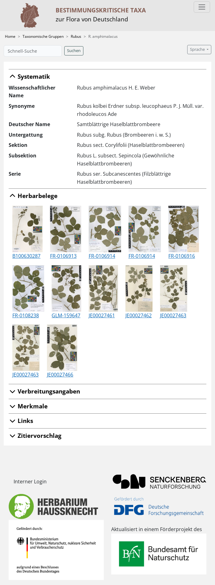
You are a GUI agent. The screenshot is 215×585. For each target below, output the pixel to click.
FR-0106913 (63, 256)
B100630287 (26, 256)
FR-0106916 (181, 256)
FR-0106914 (102, 256)
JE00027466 (60, 374)
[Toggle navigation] (202, 7)
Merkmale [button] (28, 406)
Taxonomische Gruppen (43, 36)
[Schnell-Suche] (33, 51)
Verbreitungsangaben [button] (44, 391)
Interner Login (30, 481)
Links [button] (21, 420)
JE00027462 (138, 315)
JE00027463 (173, 315)
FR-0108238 (25, 315)
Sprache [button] (198, 49)
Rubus (76, 36)
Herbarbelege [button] (33, 195)
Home (10, 36)
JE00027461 (102, 315)
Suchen (74, 50)
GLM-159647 (66, 315)
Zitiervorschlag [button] (35, 435)
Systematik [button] (29, 76)
